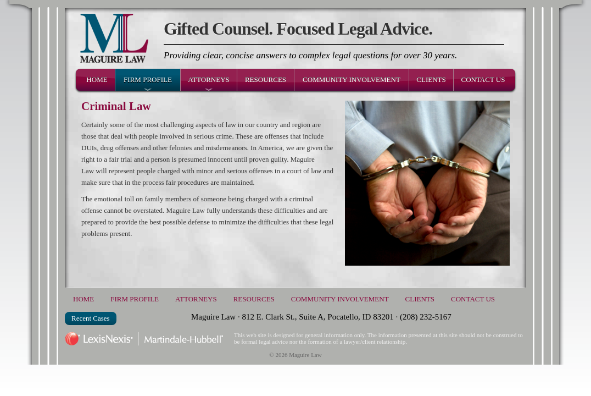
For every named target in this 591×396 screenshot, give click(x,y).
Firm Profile (148, 79)
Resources (265, 79)
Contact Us (483, 79)
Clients (430, 79)
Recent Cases (90, 318)
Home (96, 79)
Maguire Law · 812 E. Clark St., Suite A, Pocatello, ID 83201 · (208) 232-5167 (321, 316)
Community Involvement (351, 79)
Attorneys (209, 79)
